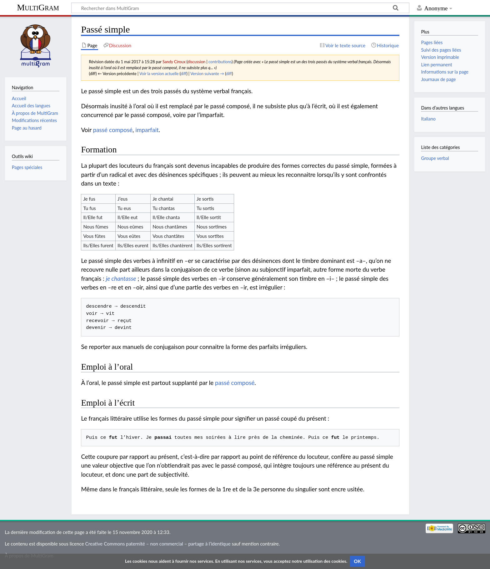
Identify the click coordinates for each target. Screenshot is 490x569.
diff (184, 73)
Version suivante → (207, 73)
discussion (196, 61)
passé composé (112, 129)
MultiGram (38, 7)
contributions (220, 61)
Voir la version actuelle (158, 73)
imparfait (147, 129)
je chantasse (121, 278)
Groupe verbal (435, 158)
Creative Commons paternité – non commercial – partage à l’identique (158, 543)
